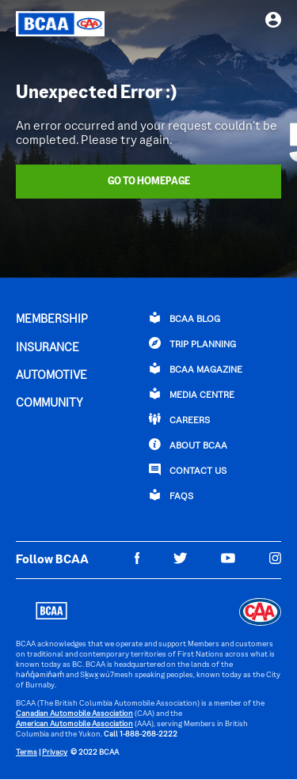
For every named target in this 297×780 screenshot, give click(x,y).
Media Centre (191, 394)
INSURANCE (47, 348)
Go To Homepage (149, 182)
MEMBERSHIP (52, 319)
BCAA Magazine (195, 368)
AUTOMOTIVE (51, 375)
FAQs (171, 495)
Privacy (54, 752)
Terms (26, 752)
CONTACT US (188, 470)
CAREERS (179, 419)
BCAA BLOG (184, 318)
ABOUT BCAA (188, 444)
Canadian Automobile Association (74, 714)
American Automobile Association (74, 724)
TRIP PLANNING (192, 343)
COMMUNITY (49, 403)
